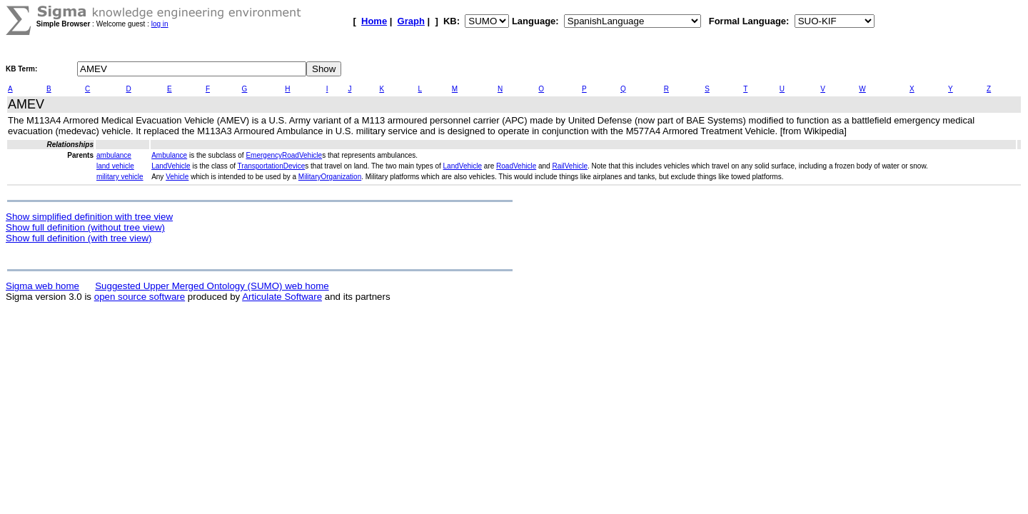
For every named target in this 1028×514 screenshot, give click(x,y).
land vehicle (115, 166)
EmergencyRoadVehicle (284, 155)
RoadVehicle (516, 166)
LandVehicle (171, 166)
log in (159, 24)
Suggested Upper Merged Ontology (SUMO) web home (211, 286)
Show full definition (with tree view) (78, 238)
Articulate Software (282, 296)
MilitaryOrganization (329, 177)
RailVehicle (569, 166)
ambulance (113, 155)
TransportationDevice (272, 166)
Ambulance (169, 155)
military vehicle (119, 177)
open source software (139, 296)
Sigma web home (42, 286)
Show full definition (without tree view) (85, 227)
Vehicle (177, 177)
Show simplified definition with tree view (89, 216)
